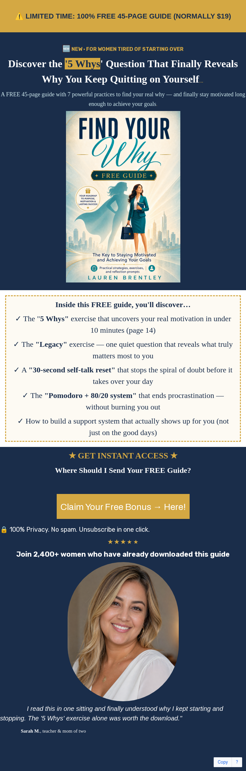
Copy (223, 762)
